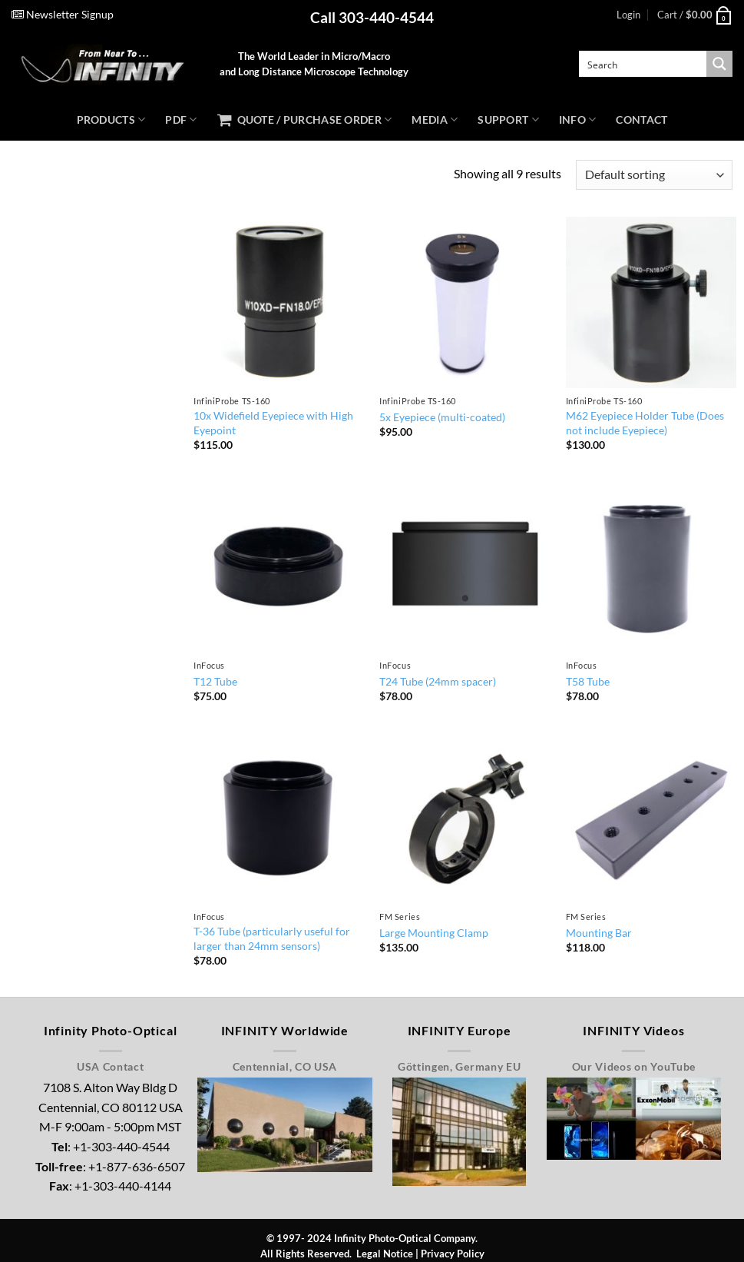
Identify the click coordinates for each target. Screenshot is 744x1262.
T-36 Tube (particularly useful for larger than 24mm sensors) (271, 938)
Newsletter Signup (63, 14)
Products (111, 119)
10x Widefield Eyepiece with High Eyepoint (273, 423)
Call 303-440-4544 (372, 17)
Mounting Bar (599, 932)
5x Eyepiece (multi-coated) (442, 416)
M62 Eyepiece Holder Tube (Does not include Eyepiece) (645, 423)
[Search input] (643, 64)
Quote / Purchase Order (304, 120)
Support (508, 119)
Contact (641, 119)
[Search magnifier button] (719, 64)
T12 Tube (215, 681)
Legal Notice (384, 1253)
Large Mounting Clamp (433, 932)
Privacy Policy (452, 1253)
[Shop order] (654, 175)
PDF (181, 119)
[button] (628, 15)
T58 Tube (588, 681)
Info (578, 119)
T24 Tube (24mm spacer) (437, 681)
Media (435, 119)
